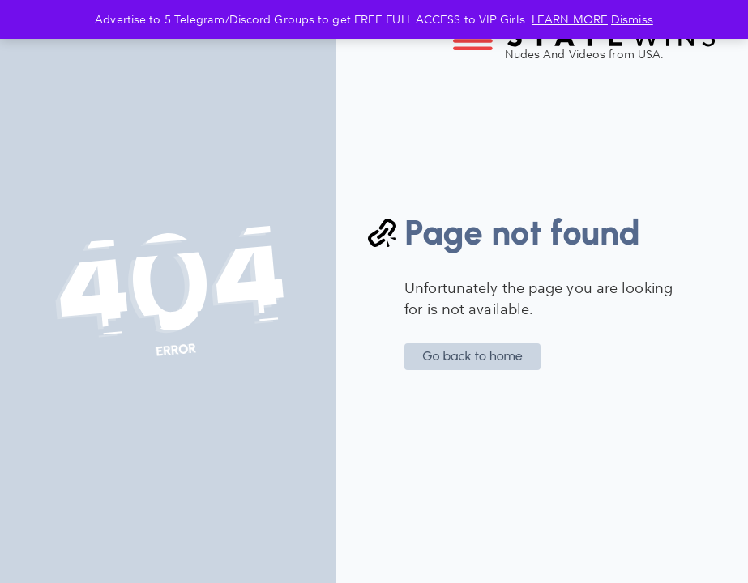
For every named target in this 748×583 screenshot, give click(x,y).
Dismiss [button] (632, 19)
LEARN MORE (570, 19)
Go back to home (472, 356)
